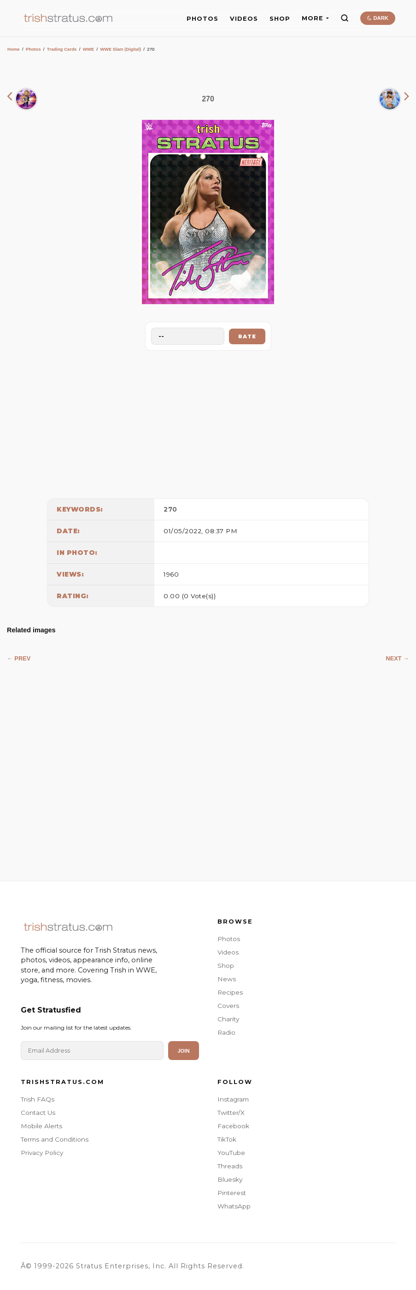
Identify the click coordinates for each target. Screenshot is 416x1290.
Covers (228, 1005)
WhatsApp (234, 1206)
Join (183, 1051)
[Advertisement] (208, 422)
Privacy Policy (42, 1152)
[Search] (344, 18)
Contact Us (38, 1112)
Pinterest (231, 1192)
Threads (229, 1166)
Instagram (233, 1099)
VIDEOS (244, 18)
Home (13, 49)
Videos (228, 952)
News (226, 979)
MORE (315, 18)
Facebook (233, 1126)
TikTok (226, 1139)
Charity (228, 1019)
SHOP (280, 18)
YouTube (231, 1152)
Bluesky (229, 1179)
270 (170, 509)
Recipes (230, 992)
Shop (225, 965)
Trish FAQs (37, 1099)
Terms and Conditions (54, 1139)
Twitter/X (231, 1112)
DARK (377, 18)
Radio (226, 1032)
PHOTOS (202, 18)
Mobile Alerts (41, 1126)
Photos (33, 49)
